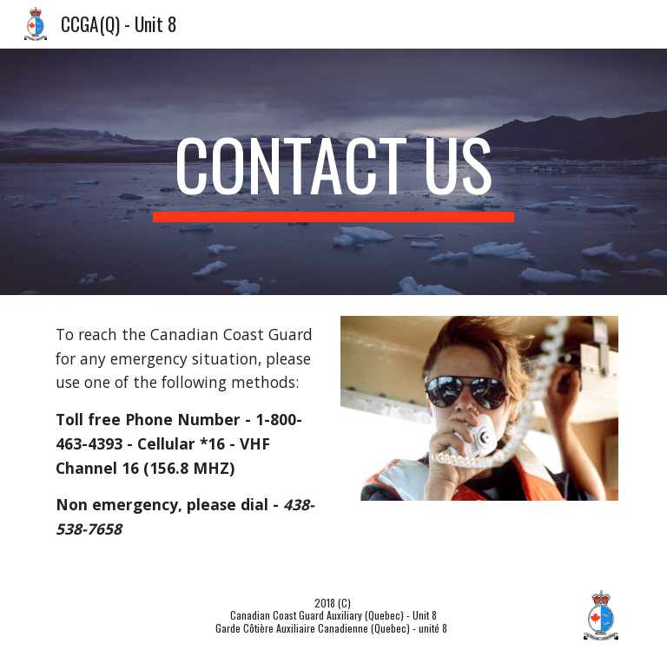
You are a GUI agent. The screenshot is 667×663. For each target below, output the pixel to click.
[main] (333, 172)
